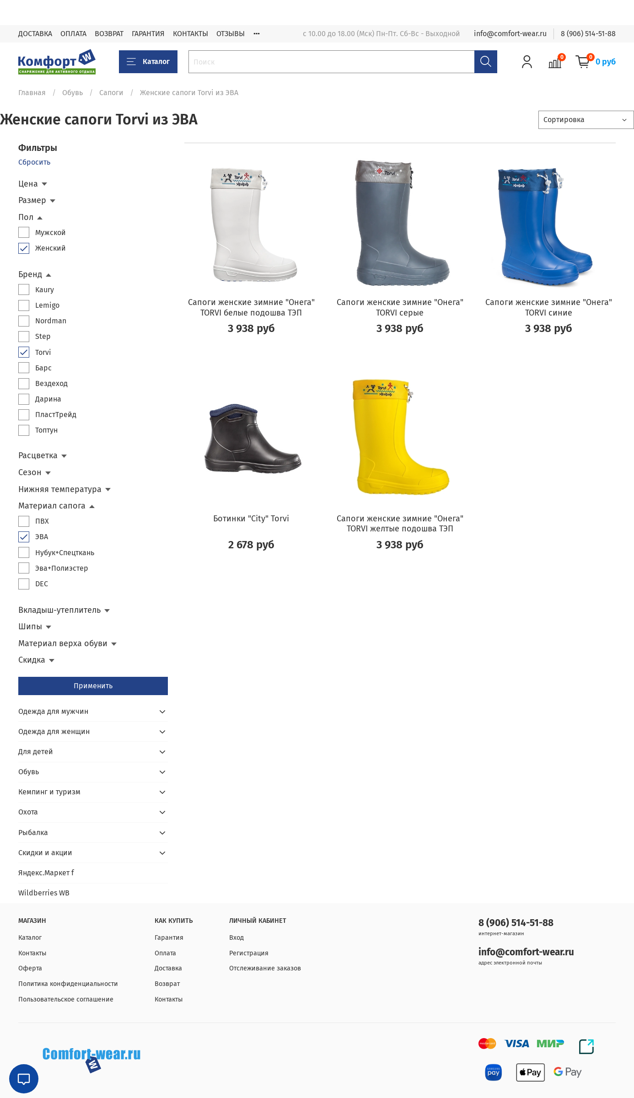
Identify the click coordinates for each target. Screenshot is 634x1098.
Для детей (35, 751)
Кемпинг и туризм (49, 791)
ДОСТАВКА (35, 33)
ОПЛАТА (73, 33)
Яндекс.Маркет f (46, 872)
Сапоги (111, 92)
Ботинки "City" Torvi (251, 519)
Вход (236, 938)
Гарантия (169, 938)
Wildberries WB (44, 893)
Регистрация (249, 953)
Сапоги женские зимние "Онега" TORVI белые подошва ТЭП (251, 307)
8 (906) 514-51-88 (588, 33)
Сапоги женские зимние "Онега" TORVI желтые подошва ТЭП (400, 524)
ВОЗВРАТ (109, 33)
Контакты (32, 953)
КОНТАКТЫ (190, 33)
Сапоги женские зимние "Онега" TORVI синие (548, 307)
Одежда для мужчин (53, 711)
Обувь (72, 92)
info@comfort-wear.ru (510, 33)
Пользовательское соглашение (65, 999)
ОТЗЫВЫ (230, 33)
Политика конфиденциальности (68, 984)
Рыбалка (33, 832)
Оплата (165, 953)
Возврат (167, 984)
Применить (93, 685)
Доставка (168, 968)
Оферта (30, 968)
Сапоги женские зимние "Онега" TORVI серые (400, 307)
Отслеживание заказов (265, 968)
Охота (28, 812)
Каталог (148, 61)
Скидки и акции (45, 852)
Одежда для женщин (54, 731)
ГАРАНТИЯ (148, 33)
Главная (32, 92)
